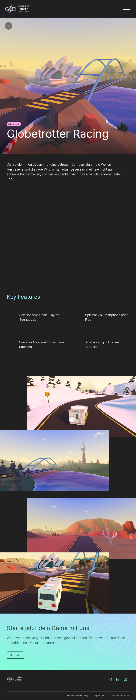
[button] (127, 9)
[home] (32, 9)
